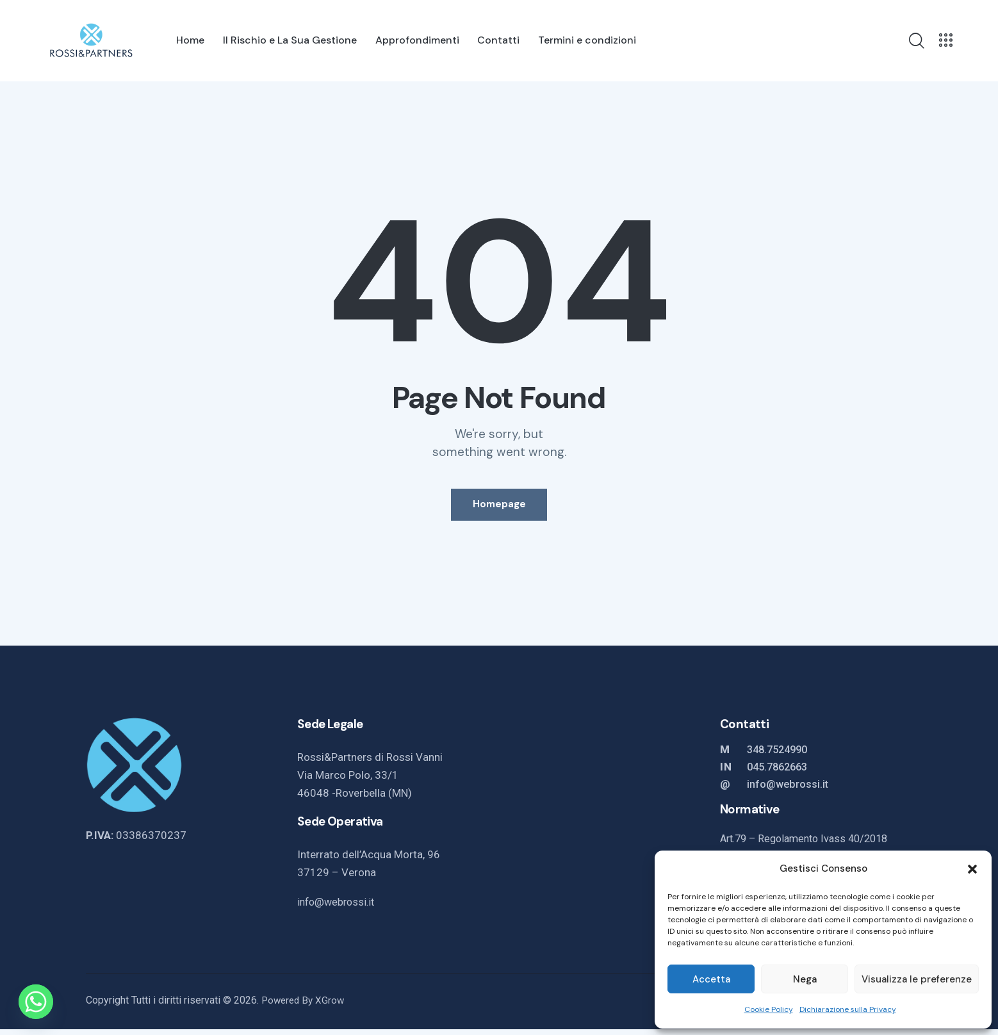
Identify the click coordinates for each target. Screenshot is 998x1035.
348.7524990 (780, 755)
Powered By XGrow (304, 1006)
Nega (805, 979)
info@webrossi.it (338, 907)
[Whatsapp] (36, 1001)
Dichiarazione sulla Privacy (847, 1009)
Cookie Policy (768, 1009)
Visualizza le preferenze (917, 979)
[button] (972, 869)
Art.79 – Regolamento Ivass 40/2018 (810, 844)
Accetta (711, 979)
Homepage (499, 507)
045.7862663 (780, 772)
